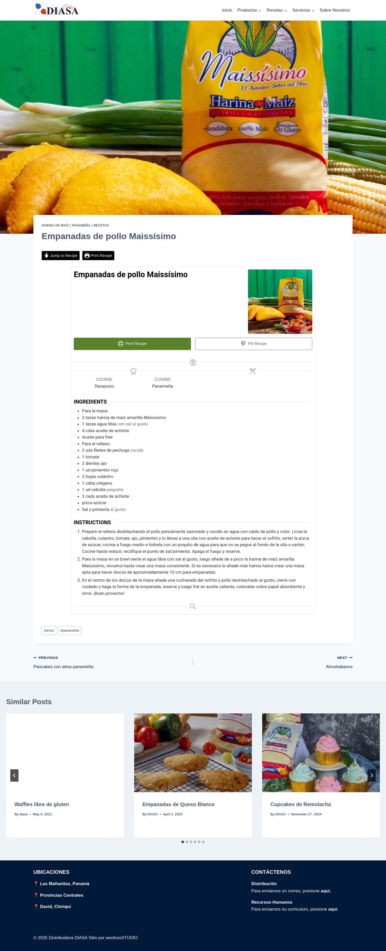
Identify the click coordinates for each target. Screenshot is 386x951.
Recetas (101, 225)
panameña (69, 628)
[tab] (182, 839)
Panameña (81, 225)
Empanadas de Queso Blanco (178, 802)
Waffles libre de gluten (41, 802)
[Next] (371, 773)
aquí (332, 906)
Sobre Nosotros (335, 10)
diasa (23, 812)
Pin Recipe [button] (253, 343)
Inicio (227, 10)
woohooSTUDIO (122, 935)
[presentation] (65, 750)
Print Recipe (98, 255)
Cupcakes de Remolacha (300, 802)
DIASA (152, 812)
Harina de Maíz (55, 225)
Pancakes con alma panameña (111, 659)
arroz (49, 628)
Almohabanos (275, 659)
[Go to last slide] (14, 773)
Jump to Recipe (60, 255)
